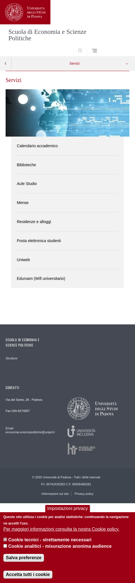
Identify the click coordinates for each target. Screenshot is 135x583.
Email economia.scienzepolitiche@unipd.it (30, 430)
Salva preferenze (23, 560)
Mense (23, 202)
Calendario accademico (37, 146)
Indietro (5, 63)
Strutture (11, 358)
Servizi (74, 63)
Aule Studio (27, 183)
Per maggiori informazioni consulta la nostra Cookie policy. (61, 531)
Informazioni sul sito (55, 493)
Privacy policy (84, 493)
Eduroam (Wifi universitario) (41, 278)
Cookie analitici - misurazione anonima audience (60, 548)
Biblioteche (26, 165)
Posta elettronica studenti (39, 240)
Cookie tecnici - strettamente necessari (50, 542)
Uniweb (23, 259)
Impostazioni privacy (67, 510)
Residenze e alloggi (34, 221)
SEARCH (118, 46)
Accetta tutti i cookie (28, 576)
